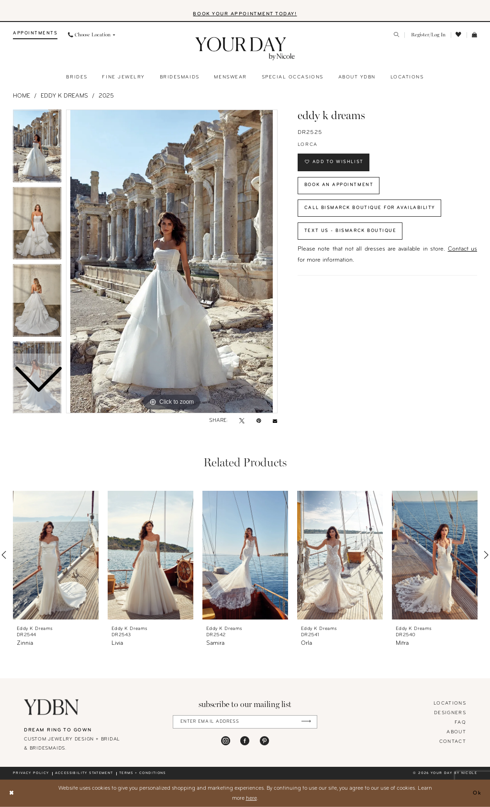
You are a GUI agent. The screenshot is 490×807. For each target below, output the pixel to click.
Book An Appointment (338, 185)
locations (450, 703)
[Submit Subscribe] (306, 721)
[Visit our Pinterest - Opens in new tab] (264, 741)
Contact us (462, 250)
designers (450, 713)
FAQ (460, 722)
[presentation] (56, 555)
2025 (106, 96)
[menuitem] (35, 35)
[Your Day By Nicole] (51, 707)
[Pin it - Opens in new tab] (258, 421)
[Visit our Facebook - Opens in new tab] (245, 741)
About (456, 732)
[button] (427, 35)
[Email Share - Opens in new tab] (275, 421)
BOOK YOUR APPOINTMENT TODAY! (245, 14)
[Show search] (397, 35)
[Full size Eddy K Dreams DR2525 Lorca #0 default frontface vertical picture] (172, 261)
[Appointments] (35, 35)
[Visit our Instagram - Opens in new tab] (226, 741)
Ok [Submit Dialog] (477, 793)
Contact (452, 741)
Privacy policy (31, 773)
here (251, 798)
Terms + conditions (142, 773)
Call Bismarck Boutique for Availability (369, 208)
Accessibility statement (84, 773)
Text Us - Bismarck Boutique (350, 231)
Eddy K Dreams (64, 96)
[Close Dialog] (11, 793)
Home (21, 96)
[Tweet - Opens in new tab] (242, 421)
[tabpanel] (172, 261)
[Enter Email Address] (245, 721)
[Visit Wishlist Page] (459, 35)
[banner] (245, 49)
